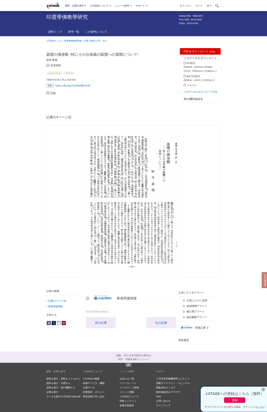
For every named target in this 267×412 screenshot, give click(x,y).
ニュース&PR (123, 5)
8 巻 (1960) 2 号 (92, 40)
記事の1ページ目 (57, 300)
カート (199, 5)
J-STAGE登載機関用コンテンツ (173, 378)
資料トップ (55, 31)
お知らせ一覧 (127, 378)
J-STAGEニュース (129, 396)
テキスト (192, 85)
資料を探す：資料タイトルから (63, 378)
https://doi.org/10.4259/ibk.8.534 (72, 85)
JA (209, 5)
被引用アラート (196, 311)
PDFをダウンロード (199, 51)
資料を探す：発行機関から (60, 387)
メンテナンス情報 (129, 387)
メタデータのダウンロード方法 (200, 91)
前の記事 (101, 323)
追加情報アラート (197, 306)
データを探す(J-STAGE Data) (63, 396)
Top (128, 365)
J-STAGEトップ (54, 40)
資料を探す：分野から (58, 383)
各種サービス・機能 (94, 383)
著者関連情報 (55, 306)
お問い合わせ (163, 401)
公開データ (89, 387)
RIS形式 (191, 63)
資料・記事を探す (75, 5)
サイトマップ (163, 405)
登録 (235, 400)
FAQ (158, 396)
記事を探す (52, 392)
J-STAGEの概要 (91, 378)
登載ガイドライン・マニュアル (173, 383)
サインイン (186, 5)
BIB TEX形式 (193, 76)
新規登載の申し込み (94, 396)
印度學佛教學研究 (73, 40)
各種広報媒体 (127, 405)
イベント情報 (127, 392)
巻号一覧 (73, 31)
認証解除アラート (197, 317)
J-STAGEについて (100, 5)
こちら (261, 406)
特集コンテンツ (128, 401)
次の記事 (161, 323)
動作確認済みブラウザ (168, 392)
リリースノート (128, 383)
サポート (141, 5)
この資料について (96, 31)
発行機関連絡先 (193, 99)
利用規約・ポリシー (94, 392)
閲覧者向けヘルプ (165, 387)
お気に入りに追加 (197, 300)
